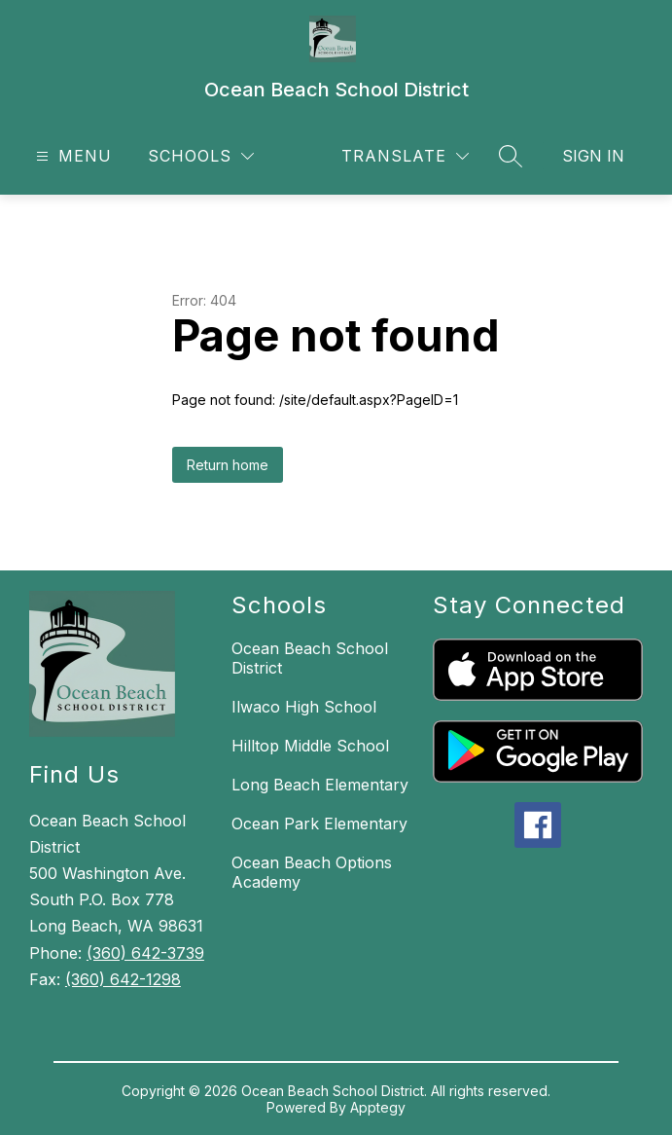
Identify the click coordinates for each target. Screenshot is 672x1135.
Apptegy (378, 1107)
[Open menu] (71, 156)
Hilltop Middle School (310, 745)
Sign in (593, 155)
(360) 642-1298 (123, 979)
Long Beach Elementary (319, 784)
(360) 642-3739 (145, 953)
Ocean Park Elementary (319, 823)
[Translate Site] (405, 156)
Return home (227, 465)
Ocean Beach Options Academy (311, 872)
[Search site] (510, 155)
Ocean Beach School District (309, 658)
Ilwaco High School (303, 706)
